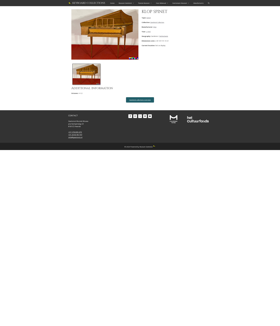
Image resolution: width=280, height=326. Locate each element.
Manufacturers (198, 3)
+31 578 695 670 (75, 132)
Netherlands (163, 36)
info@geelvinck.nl (75, 137)
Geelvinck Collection (157, 22)
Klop (154, 27)
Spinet (148, 18)
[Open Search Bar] (209, 3)
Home (112, 3)
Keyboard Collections (88, 3)
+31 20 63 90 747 (75, 135)
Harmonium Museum (181, 3)
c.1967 (148, 32)
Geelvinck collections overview (140, 100)
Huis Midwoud (163, 3)
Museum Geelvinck (127, 3)
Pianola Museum (146, 3)
